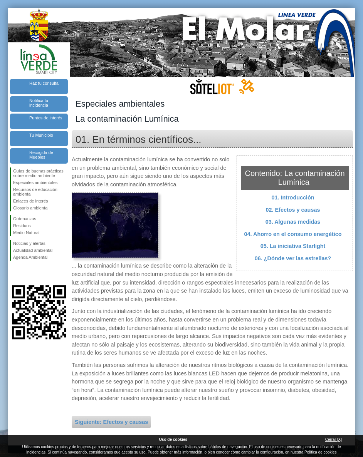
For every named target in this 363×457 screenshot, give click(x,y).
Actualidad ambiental (32, 250)
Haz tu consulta (44, 83)
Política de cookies (320, 452)
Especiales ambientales (35, 182)
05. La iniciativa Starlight (293, 246)
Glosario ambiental (31, 208)
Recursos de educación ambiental (35, 191)
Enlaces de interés (30, 201)
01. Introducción (292, 197)
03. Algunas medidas (293, 222)
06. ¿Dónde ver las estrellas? (293, 258)
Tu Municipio (41, 135)
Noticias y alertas (29, 243)
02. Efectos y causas (293, 210)
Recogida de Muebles (41, 154)
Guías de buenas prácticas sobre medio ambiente (38, 173)
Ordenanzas (24, 218)
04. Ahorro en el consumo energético (293, 234)
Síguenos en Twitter (27, 273)
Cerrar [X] (333, 439)
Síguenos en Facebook (14, 273)
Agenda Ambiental (30, 257)
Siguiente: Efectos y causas (111, 422)
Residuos (22, 225)
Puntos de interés (45, 118)
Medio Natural (26, 232)
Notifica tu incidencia (38, 102)
